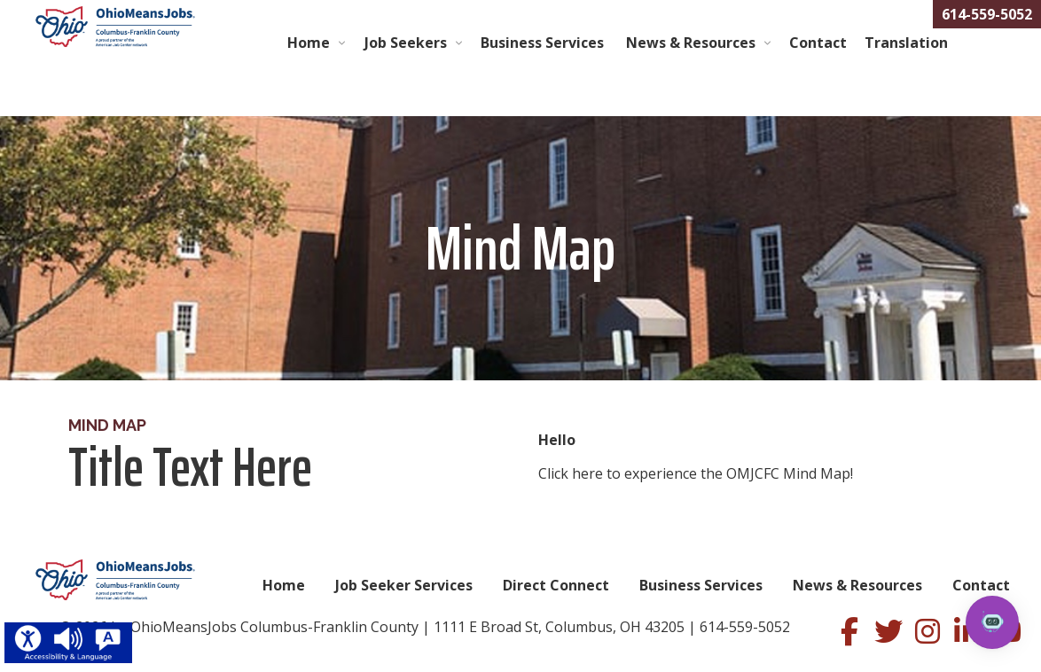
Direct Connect (556, 585)
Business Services (544, 42)
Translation (906, 42)
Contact (818, 42)
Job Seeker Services (404, 585)
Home (308, 42)
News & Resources (690, 42)
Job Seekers (405, 42)
